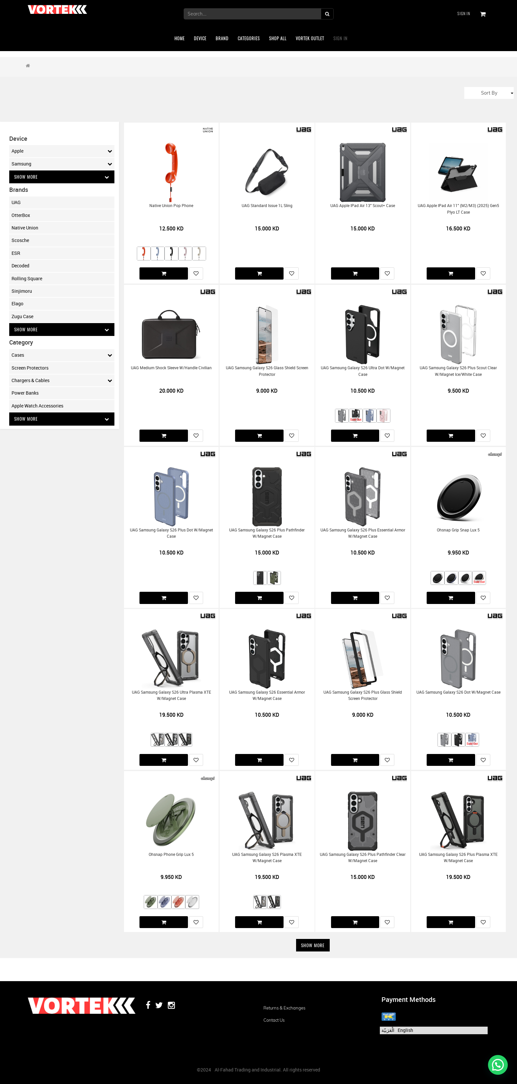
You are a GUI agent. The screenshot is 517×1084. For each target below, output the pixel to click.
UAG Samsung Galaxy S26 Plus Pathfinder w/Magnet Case (267, 533)
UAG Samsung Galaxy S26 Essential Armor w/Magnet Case (267, 695)
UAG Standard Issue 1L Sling (267, 205)
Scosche (20, 240)
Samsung (62, 163)
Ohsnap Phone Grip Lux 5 (171, 854)
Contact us (274, 1020)
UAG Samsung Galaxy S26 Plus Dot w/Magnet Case (171, 533)
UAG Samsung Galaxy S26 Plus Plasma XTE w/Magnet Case (458, 857)
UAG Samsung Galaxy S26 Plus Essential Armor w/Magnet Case (362, 533)
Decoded (20, 266)
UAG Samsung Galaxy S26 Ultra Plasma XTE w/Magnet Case (171, 695)
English (405, 1030)
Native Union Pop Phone (171, 205)
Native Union (25, 228)
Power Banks (25, 393)
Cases (62, 355)
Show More (61, 176)
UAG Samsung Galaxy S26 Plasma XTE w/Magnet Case (267, 857)
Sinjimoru (22, 291)
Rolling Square (27, 278)
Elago (17, 304)
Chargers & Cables (62, 380)
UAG (16, 202)
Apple (62, 151)
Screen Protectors (30, 368)
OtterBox (21, 215)
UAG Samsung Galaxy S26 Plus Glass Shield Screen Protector (362, 695)
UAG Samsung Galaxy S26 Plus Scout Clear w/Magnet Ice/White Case (458, 371)
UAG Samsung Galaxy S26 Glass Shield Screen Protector (267, 371)
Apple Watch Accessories (37, 406)
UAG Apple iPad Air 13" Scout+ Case (362, 205)
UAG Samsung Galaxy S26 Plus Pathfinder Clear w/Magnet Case (363, 857)
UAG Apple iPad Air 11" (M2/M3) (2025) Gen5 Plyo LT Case (458, 209)
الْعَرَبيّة (387, 1030)
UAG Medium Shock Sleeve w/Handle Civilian (171, 368)
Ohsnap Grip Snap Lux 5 (458, 530)
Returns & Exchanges (284, 1007)
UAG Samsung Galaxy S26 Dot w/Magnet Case (458, 692)
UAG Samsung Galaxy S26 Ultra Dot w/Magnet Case (363, 371)
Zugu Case (22, 316)
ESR (16, 253)
